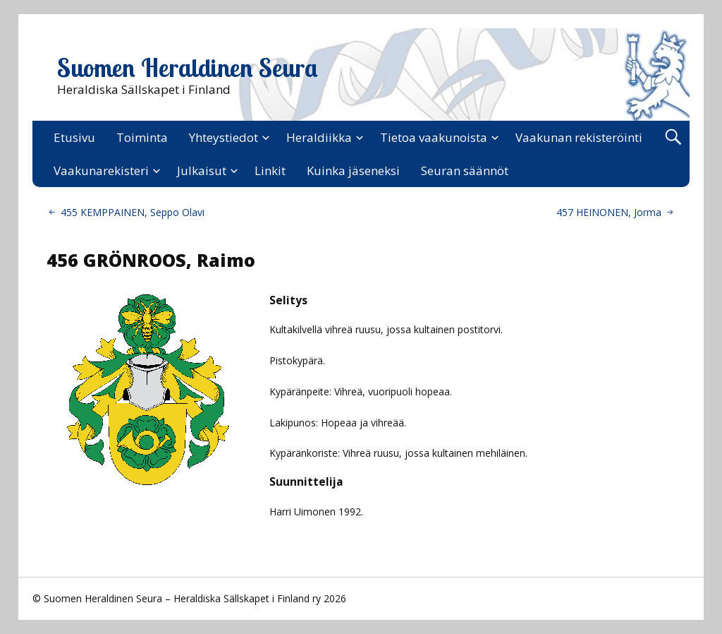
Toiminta (142, 137)
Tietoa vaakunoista (433, 137)
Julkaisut (201, 170)
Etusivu (74, 137)
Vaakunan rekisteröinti (578, 137)
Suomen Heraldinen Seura (187, 67)
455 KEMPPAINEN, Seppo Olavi (132, 212)
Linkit (270, 170)
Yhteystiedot (223, 137)
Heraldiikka (319, 137)
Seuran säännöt (464, 170)
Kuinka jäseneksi (353, 170)
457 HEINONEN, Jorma (608, 212)
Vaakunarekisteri (101, 170)
